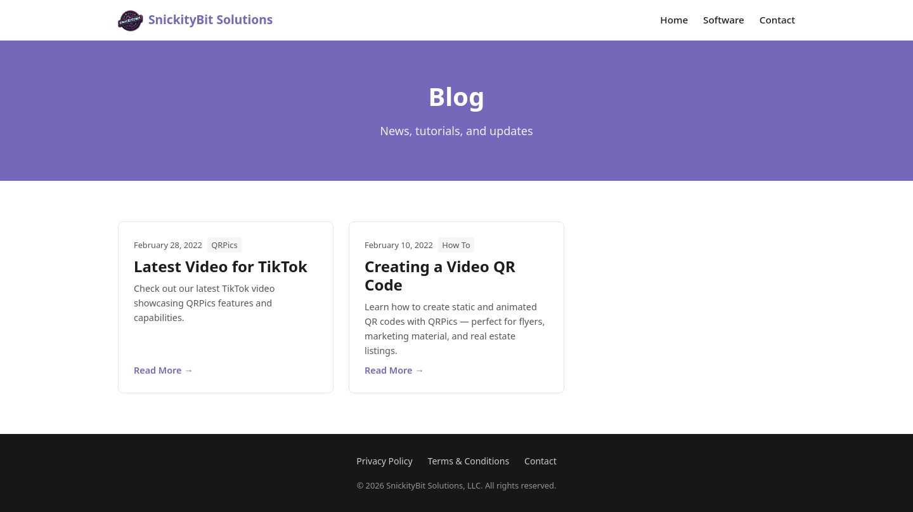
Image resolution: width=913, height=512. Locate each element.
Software (723, 19)
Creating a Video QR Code (440, 275)
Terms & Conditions (469, 461)
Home (674, 19)
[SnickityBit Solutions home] (195, 20)
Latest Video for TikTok (221, 266)
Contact (777, 19)
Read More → (163, 370)
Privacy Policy (384, 461)
